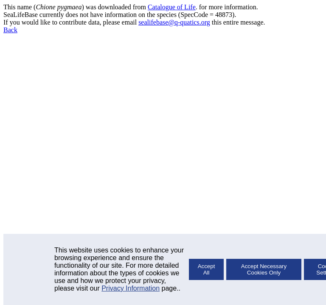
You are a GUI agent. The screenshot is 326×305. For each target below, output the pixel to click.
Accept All (206, 269)
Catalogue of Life (172, 7)
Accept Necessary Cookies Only (264, 269)
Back (10, 29)
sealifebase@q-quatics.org (174, 22)
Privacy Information (130, 288)
